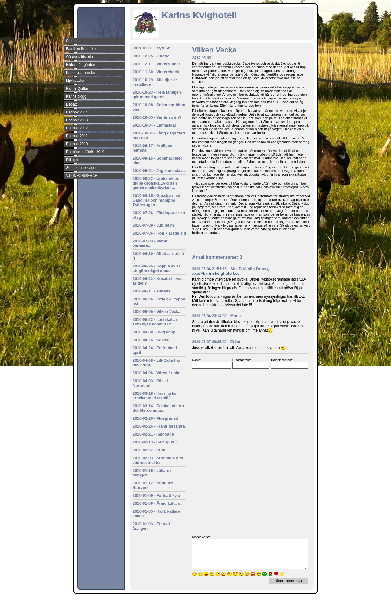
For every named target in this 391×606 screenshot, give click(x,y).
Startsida (73, 41)
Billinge (72, 160)
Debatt (71, 104)
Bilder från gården (80, 65)
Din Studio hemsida (303, 601)
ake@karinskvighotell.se (215, 273)
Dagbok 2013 (77, 120)
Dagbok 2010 (77, 144)
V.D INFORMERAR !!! (83, 176)
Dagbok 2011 (77, 136)
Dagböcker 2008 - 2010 (85, 152)
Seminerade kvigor (81, 168)
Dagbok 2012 (77, 128)
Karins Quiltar (77, 88)
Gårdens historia (79, 57)
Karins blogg (76, 96)
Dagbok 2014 (77, 112)
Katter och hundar (80, 72)
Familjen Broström (81, 49)
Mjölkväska (75, 80)
